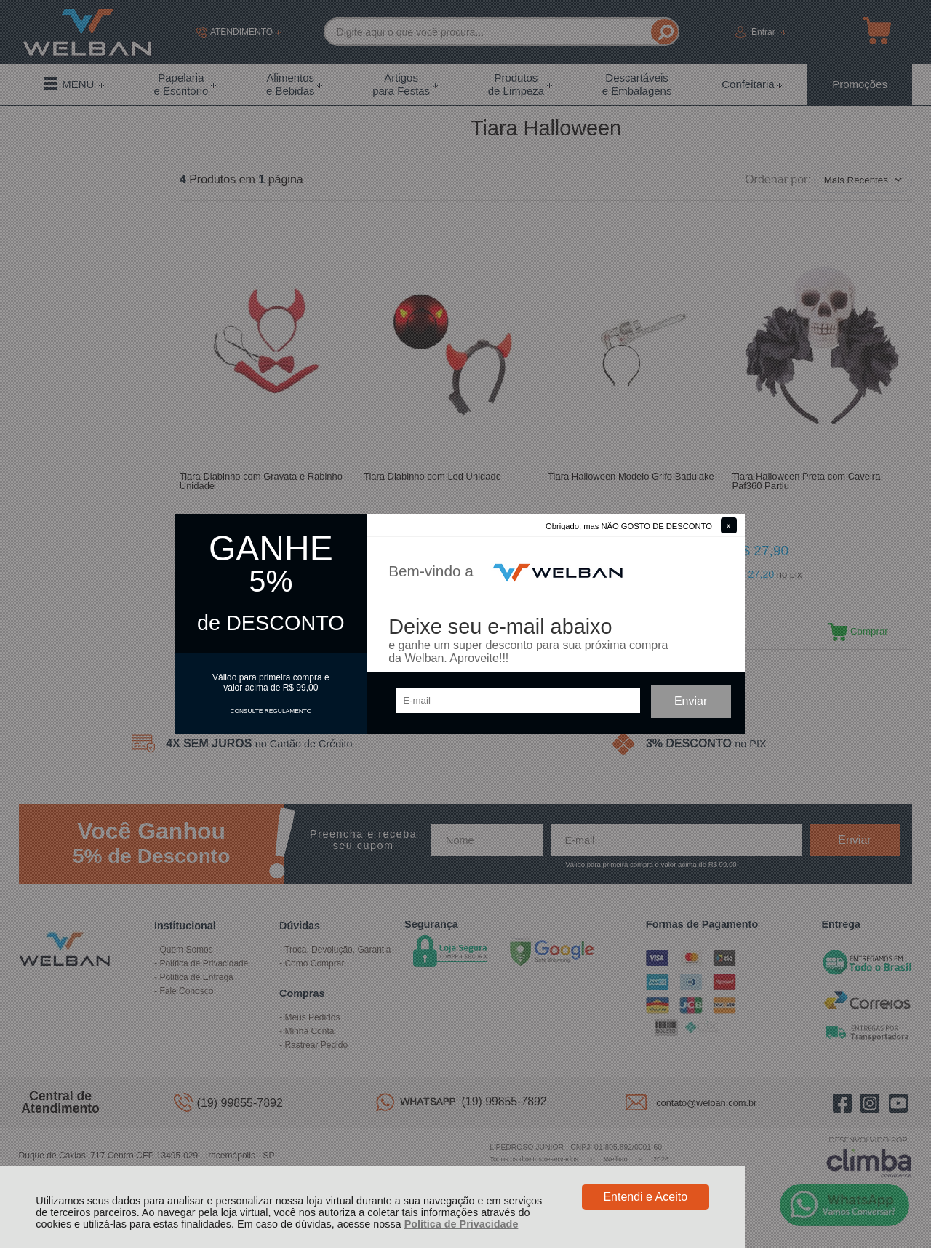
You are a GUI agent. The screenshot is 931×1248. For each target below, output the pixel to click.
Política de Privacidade (461, 1224)
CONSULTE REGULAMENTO (270, 711)
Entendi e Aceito (645, 1197)
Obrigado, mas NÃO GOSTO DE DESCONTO (629, 526)
